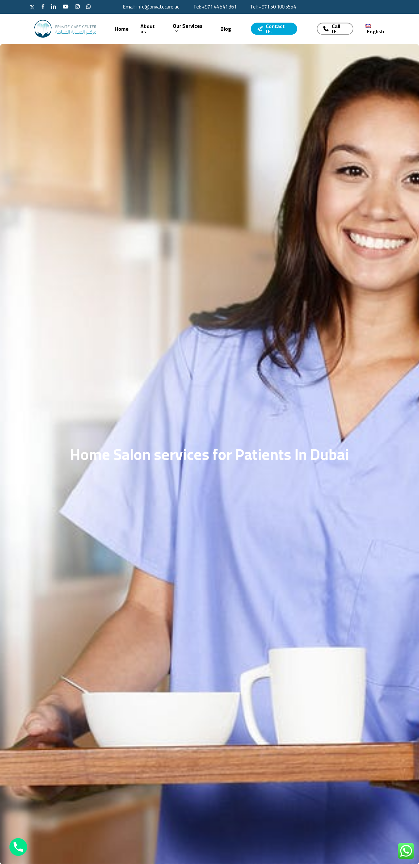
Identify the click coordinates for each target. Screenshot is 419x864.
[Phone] (18, 847)
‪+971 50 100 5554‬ (277, 6)
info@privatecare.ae (158, 6)
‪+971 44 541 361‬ (219, 6)
